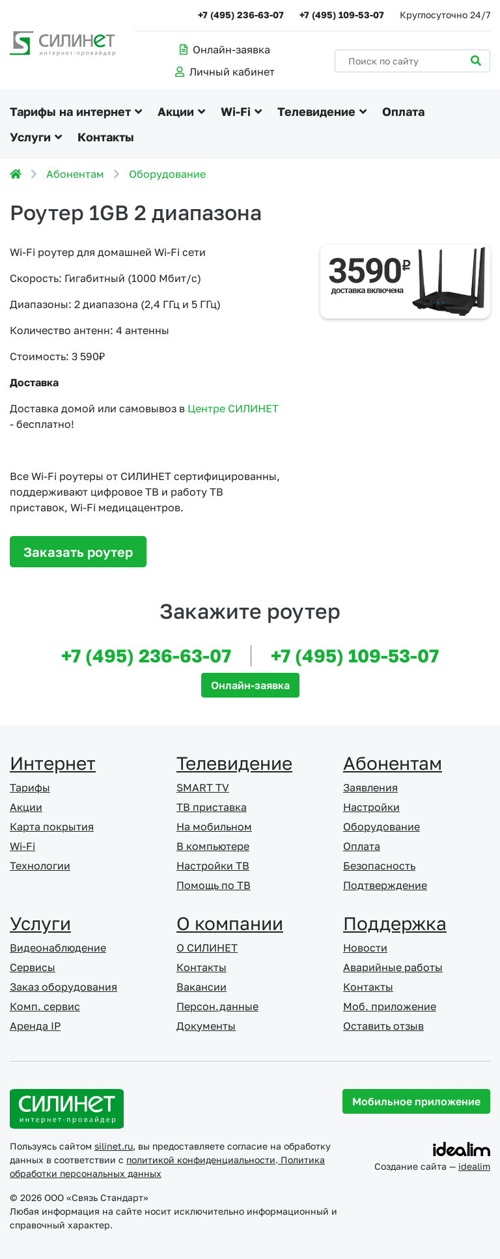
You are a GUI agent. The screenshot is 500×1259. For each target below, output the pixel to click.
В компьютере (212, 846)
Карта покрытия (52, 826)
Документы (206, 1025)
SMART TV (202, 787)
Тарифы (30, 787)
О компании (229, 923)
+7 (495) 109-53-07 (341, 14)
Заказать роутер (78, 551)
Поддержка (395, 923)
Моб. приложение (389, 1006)
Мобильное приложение (416, 1101)
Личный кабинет (225, 71)
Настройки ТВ (212, 865)
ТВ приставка (211, 806)
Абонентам (75, 173)
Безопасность (379, 865)
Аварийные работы (393, 967)
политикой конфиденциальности (200, 1159)
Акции (176, 111)
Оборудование (167, 173)
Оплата (403, 111)
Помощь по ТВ (213, 885)
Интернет (53, 763)
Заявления (370, 787)
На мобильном (214, 826)
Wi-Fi (236, 111)
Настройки (371, 806)
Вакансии (201, 986)
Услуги (30, 137)
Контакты (105, 137)
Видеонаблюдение (58, 947)
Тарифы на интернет (70, 111)
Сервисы (32, 967)
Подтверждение (385, 885)
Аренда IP (35, 1025)
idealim (474, 1166)
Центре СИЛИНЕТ (233, 408)
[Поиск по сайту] (412, 61)
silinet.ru (113, 1146)
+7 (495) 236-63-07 (241, 14)
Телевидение (316, 111)
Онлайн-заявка (225, 49)
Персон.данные (217, 1006)
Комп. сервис (45, 1006)
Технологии (40, 865)
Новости (365, 947)
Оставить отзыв (383, 1025)
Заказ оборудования (63, 986)
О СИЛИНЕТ (207, 947)
